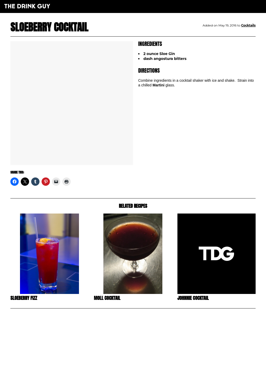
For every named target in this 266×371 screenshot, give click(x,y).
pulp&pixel (139, 360)
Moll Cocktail (107, 297)
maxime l (140, 364)
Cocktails (248, 25)
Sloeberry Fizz (23, 297)
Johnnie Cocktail (193, 297)
